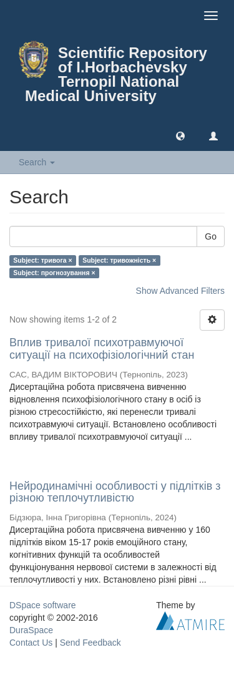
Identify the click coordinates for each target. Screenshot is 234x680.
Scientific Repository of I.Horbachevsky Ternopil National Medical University (116, 74)
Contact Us (30, 643)
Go (211, 236)
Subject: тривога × (42, 260)
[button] (180, 135)
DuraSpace (31, 630)
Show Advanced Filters (180, 291)
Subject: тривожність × (119, 260)
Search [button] (37, 162)
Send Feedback (90, 643)
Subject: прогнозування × (54, 272)
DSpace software (42, 605)
